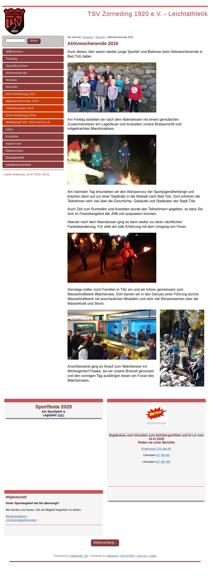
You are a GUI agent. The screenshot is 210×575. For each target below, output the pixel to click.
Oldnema (112, 555)
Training (11, 58)
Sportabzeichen (17, 66)
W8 (163, 461)
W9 (168, 461)
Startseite (88, 37)
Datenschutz (14, 150)
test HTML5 (127, 555)
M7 (158, 455)
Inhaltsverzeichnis (18, 164)
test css (142, 555)
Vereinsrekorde (16, 73)
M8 (163, 455)
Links (9, 129)
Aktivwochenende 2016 (22, 101)
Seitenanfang (103, 542)
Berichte (11, 87)
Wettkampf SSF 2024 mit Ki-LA (28, 122)
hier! (60, 415)
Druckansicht (15, 157)
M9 (168, 455)
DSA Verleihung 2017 (21, 94)
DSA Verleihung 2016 (21, 115)
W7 (158, 461)
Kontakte (12, 136)
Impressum (13, 143)
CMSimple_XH (78, 555)
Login (152, 555)
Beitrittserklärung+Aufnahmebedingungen (21, 518)
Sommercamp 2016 (20, 108)
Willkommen (14, 51)
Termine (11, 80)
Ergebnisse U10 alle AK (156, 448)
